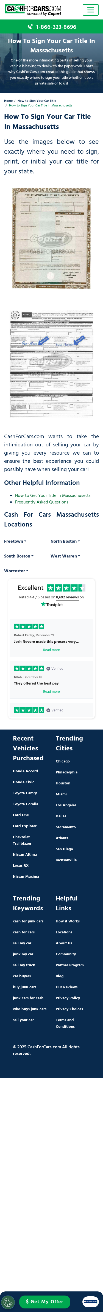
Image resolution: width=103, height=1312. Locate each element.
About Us (64, 943)
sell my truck (24, 965)
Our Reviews (66, 987)
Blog (59, 976)
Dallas (61, 816)
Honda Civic (23, 782)
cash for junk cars (28, 921)
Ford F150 (21, 815)
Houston (63, 783)
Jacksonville (66, 860)
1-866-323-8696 (56, 27)
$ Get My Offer (44, 1302)
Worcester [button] (14, 571)
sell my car (22, 943)
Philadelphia (66, 772)
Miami (61, 794)
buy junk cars (24, 987)
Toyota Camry (25, 793)
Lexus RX (21, 866)
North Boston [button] (64, 541)
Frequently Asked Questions (41, 502)
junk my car (23, 954)
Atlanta (62, 838)
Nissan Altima (25, 855)
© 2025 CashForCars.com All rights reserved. (46, 1050)
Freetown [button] (13, 541)
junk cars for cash (28, 998)
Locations (64, 932)
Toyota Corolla (25, 804)
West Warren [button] (64, 556)
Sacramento (66, 827)
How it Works (68, 921)
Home (8, 101)
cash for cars (24, 932)
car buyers (22, 976)
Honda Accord (25, 771)
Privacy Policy (68, 998)
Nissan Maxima (26, 877)
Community (66, 954)
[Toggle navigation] (91, 10)
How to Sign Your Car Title (37, 101)
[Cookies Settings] (8, 1302)
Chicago (63, 761)
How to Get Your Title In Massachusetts (53, 495)
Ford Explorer (25, 826)
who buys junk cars (29, 1009)
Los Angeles (66, 805)
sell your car (23, 1020)
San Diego (64, 849)
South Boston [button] (17, 556)
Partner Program (70, 965)
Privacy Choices (69, 1009)
